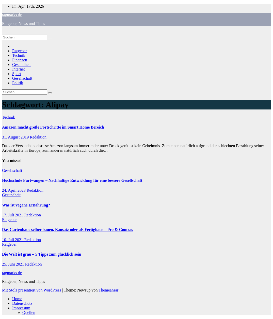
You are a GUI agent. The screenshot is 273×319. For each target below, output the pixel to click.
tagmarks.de (12, 15)
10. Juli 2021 (13, 240)
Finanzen (19, 60)
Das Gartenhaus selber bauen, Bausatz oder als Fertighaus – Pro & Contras (67, 229)
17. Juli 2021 (13, 215)
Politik (17, 83)
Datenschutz (22, 303)
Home (17, 299)
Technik (18, 55)
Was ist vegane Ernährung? (26, 205)
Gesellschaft (22, 78)
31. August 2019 (16, 137)
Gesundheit (21, 64)
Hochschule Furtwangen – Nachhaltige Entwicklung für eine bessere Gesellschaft (72, 180)
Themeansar (108, 290)
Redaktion (38, 137)
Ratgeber (19, 51)
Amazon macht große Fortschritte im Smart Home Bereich (53, 127)
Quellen (28, 312)
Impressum (21, 308)
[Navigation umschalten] (4, 33)
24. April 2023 (14, 190)
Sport (16, 74)
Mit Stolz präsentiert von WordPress (32, 290)
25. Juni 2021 (13, 264)
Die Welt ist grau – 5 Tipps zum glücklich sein (41, 254)
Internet (18, 69)
